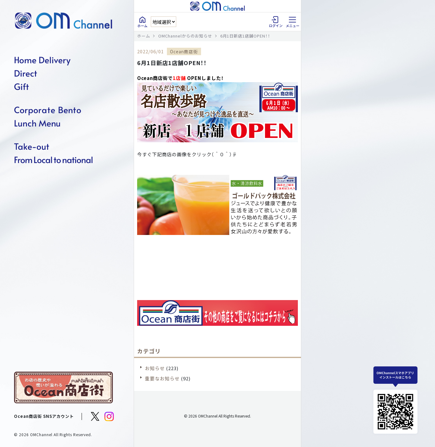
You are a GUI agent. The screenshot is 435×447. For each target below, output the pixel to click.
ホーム (143, 36)
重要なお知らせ (162, 378)
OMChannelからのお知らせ (185, 36)
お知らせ (155, 368)
